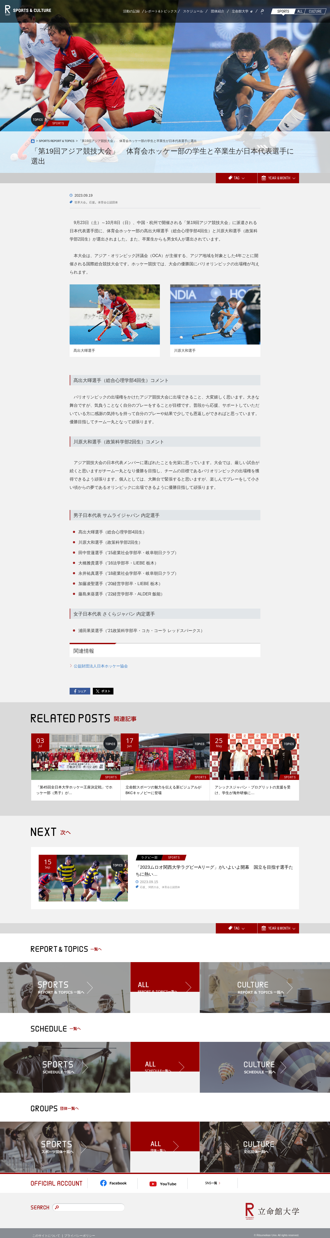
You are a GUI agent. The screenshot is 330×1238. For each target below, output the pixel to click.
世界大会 (82, 202)
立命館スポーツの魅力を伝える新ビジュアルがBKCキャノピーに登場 (163, 790)
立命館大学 (240, 11)
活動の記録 (131, 11)
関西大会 (156, 891)
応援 (96, 202)
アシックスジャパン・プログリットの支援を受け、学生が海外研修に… (253, 790)
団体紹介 (217, 11)
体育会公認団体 (115, 202)
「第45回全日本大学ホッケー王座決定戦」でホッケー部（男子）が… (74, 790)
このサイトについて (46, 1230)
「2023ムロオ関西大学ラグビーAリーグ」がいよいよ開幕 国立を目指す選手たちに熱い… (214, 872)
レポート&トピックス (161, 11)
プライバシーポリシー (79, 1230)
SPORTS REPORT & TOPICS (59, 141)
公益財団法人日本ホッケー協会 (102, 666)
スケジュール (193, 11)
